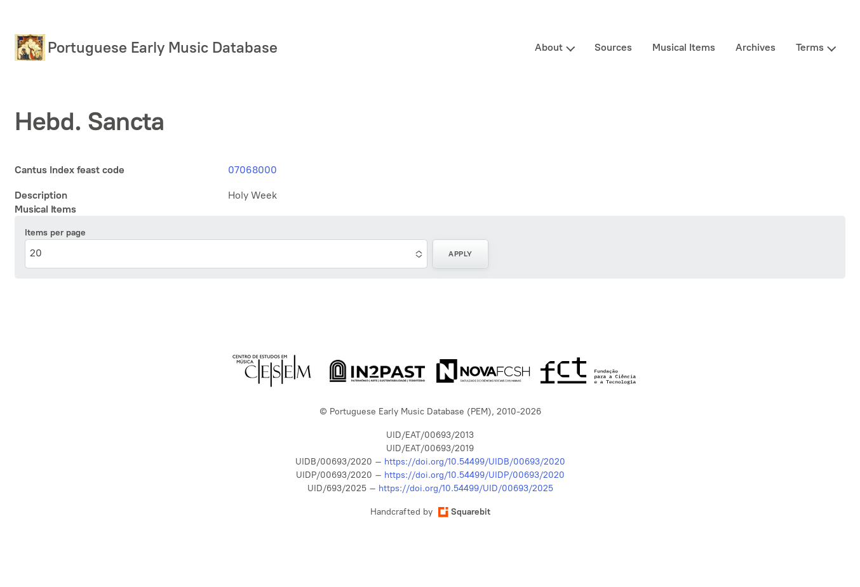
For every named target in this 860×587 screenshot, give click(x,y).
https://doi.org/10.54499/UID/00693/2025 (466, 488)
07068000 (252, 170)
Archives (756, 47)
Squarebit (464, 511)
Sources (613, 47)
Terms (810, 47)
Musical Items (683, 47)
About (549, 47)
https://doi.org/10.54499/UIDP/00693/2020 (474, 475)
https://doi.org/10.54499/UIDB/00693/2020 (474, 461)
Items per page (55, 232)
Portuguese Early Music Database (163, 47)
